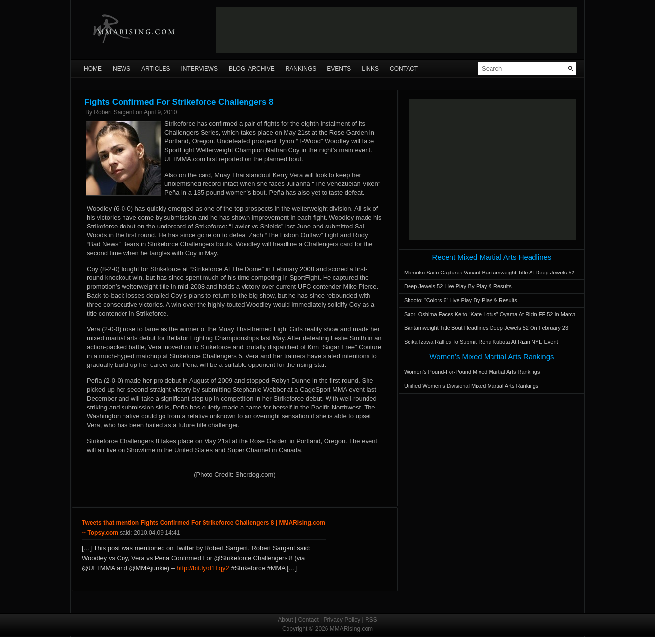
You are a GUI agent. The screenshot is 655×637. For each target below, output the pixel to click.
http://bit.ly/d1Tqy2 (203, 568)
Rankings (301, 68)
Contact (404, 68)
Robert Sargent (114, 112)
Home (93, 68)
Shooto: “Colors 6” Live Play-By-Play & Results (460, 300)
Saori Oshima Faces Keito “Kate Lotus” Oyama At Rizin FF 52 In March (489, 314)
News (121, 68)
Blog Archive (252, 68)
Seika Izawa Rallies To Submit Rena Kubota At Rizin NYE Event (481, 342)
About (285, 619)
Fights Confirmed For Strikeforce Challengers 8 (179, 102)
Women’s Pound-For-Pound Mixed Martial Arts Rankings (472, 372)
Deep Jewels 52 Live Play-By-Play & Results (458, 286)
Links (370, 68)
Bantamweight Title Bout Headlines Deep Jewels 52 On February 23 (486, 328)
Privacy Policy (342, 619)
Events (339, 68)
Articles (155, 68)
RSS (371, 619)
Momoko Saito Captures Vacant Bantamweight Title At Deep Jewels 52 (489, 272)
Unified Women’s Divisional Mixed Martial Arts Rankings (471, 386)
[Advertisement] (396, 30)
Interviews (199, 68)
